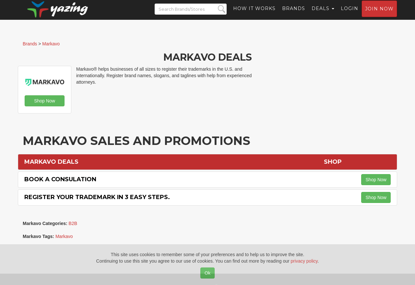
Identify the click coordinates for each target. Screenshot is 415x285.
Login (349, 15)
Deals (323, 15)
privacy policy (304, 261)
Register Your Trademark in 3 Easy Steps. (97, 197)
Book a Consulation (60, 179)
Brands (293, 15)
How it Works (254, 15)
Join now (379, 15)
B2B (73, 223)
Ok (207, 273)
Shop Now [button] (44, 100)
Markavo (64, 236)
